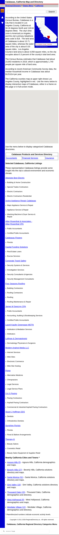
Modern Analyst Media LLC (17, 348)
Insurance (49, 158)
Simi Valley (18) (14, 485)
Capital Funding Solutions (16, 247)
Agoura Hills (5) (14, 462)
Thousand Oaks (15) (16, 492)
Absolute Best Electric (15, 178)
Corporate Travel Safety (15, 261)
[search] (25, 531)
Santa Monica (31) (15, 477)
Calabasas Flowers (13, 238)
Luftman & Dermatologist (16, 338)
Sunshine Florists (12, 425)
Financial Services (30, 158)
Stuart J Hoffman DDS (15, 412)
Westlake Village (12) (16, 507)
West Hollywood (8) (15, 500)
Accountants (11, 158)
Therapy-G (10, 439)
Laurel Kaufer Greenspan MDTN (19, 325)
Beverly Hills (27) (14, 470)
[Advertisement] (47, 199)
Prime (8, 371)
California (39, 6)
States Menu (28, 6)
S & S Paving (11, 393)
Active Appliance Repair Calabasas (20, 201)
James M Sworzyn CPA (15, 306)
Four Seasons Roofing (15, 284)
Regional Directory (13, 6)
